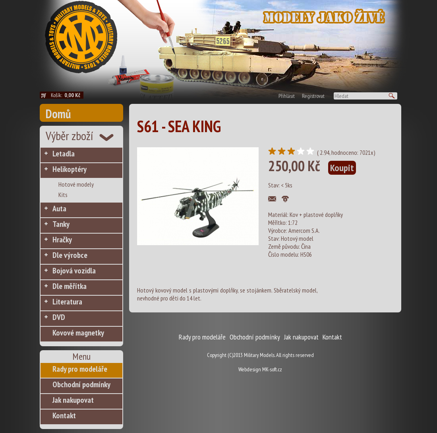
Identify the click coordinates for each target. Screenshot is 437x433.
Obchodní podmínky (81, 384)
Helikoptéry (69, 169)
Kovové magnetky (78, 333)
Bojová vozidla (74, 270)
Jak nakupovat (73, 400)
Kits (63, 195)
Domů (58, 113)
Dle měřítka (69, 286)
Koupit (342, 168)
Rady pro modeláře (79, 369)
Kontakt (64, 415)
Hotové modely (76, 184)
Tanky (61, 224)
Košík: (67, 95)
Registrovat (313, 95)
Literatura (67, 301)
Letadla (63, 153)
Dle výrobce (69, 255)
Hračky (62, 239)
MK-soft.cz (272, 369)
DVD (58, 317)
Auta (59, 208)
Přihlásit (286, 95)
